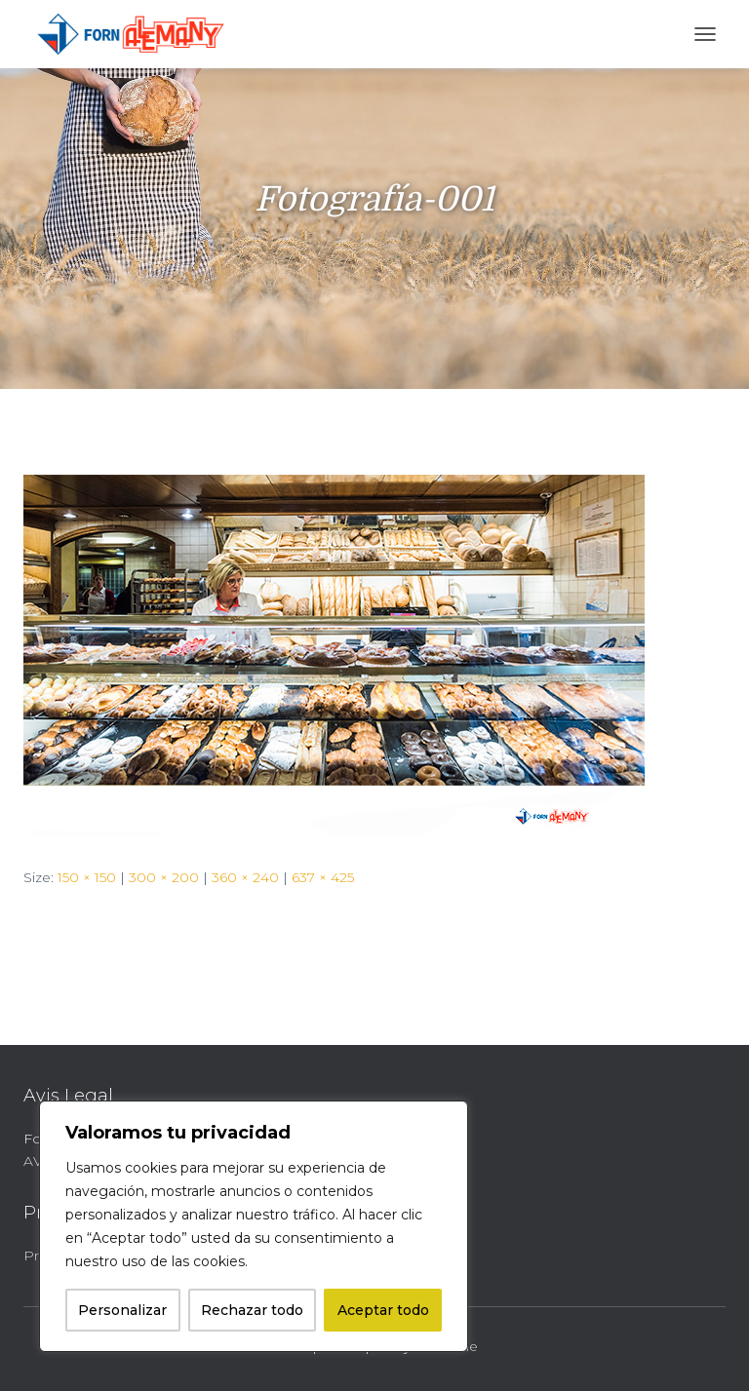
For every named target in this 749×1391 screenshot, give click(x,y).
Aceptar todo (383, 1310)
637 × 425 (323, 877)
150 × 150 (87, 877)
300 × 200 (164, 877)
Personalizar (122, 1310)
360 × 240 (245, 877)
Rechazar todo (252, 1310)
